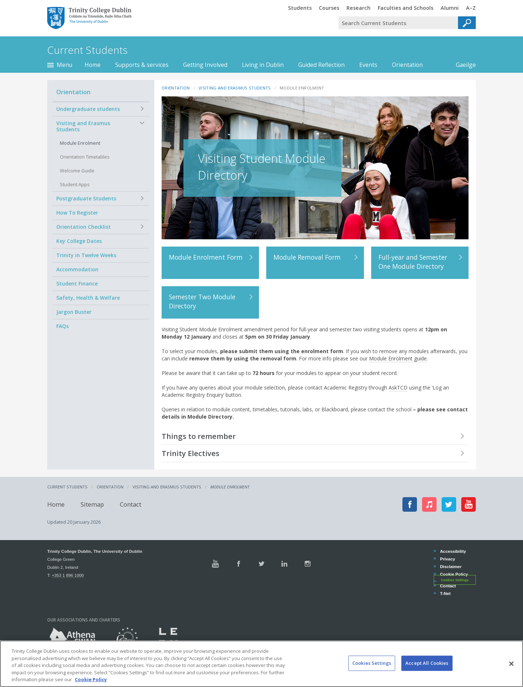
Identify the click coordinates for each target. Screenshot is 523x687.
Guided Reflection (321, 65)
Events (368, 65)
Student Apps (75, 184)
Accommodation (77, 269)
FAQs (62, 326)
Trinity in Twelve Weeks (86, 255)
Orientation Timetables (85, 157)
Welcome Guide (77, 171)
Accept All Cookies (426, 668)
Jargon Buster (74, 311)
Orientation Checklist (83, 226)
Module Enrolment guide (398, 358)
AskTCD (398, 387)
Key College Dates (79, 240)
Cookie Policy (453, 574)
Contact (130, 504)
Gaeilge (462, 65)
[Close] (511, 669)
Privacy (447, 558)
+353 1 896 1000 (68, 575)
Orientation (407, 65)
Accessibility (452, 551)
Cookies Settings (455, 580)
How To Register (77, 212)
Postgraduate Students (86, 198)
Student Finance (77, 283)
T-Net (444, 593)
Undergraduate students (88, 108)
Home (93, 65)
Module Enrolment (80, 143)
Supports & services (142, 65)
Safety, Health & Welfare (88, 297)
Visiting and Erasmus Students (83, 126)
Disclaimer (450, 566)
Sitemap (92, 504)
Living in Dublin (263, 65)
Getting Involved (205, 65)
